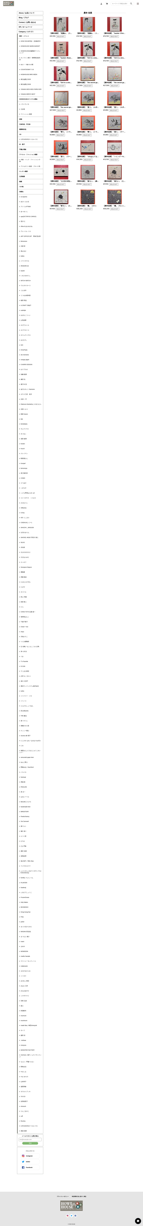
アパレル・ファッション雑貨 (28, 154)
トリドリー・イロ (26, 696)
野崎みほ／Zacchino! (27, 767)
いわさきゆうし (25, 275)
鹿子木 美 (24, 384)
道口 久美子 (24, 681)
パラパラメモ (25, 104)
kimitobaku (24, 424)
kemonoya (24, 468)
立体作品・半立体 (24, 124)
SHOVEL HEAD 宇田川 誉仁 (29, 537)
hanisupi (23, 777)
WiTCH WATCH (26, 280)
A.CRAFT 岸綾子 (26, 305)
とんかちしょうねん (27, 706)
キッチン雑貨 (23, 171)
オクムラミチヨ (25, 335)
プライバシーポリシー (63, 1196)
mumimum (24, 1020)
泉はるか (23, 251)
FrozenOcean (25, 897)
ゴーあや (23, 483)
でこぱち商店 (25, 671)
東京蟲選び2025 (26, 79)
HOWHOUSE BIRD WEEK (29, 74)
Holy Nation (24, 902)
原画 (20, 119)
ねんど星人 (24, 762)
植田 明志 (24, 300)
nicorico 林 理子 (25, 735)
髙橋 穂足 (24, 577)
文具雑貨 (22, 176)
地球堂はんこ (25, 617)
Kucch (23, 448)
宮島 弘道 (24, 1001)
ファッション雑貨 (26, 114)
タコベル (23, 592)
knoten (23, 444)
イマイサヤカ (25, 261)
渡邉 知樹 (24, 1131)
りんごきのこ (25, 1111)
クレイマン (24, 453)
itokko (22, 256)
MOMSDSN (24, 951)
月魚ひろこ (24, 636)
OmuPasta (24, 350)
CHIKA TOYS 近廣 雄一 (28, 612)
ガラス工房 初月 (26, 394)
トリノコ (23, 701)
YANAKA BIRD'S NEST (28, 94)
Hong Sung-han (25, 912)
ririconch (23, 1106)
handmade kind (25, 807)
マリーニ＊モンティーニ (28, 961)
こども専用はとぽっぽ (28, 493)
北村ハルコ (24, 409)
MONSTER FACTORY (28, 1050)
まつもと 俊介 (25, 936)
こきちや (23, 488)
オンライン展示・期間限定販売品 (29, 58)
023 (22, 345)
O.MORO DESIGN (26, 364)
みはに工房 (24, 986)
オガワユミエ (25, 325)
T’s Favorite (24, 661)
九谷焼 (23, 109)
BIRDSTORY (25, 811)
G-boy (23, 513)
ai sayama (24, 197)
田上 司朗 (24, 597)
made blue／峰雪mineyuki (29, 1025)
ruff (22, 1116)
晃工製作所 (24, 473)
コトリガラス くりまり (28, 498)
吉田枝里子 (24, 1101)
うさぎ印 (23, 290)
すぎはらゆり (25, 557)
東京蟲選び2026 (26, 84)
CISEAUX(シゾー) (26, 522)
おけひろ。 (24, 340)
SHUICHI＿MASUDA (27, 527)
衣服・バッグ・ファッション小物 (29, 160)
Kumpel (23, 463)
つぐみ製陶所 (25, 641)
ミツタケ (23, 976)
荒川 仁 (23, 221)
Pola (22, 917)
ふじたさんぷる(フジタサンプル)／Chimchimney (30, 872)
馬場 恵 (23, 782)
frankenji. (23, 887)
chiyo (22, 631)
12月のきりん (25, 532)
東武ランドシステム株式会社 (30, 686)
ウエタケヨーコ (25, 285)
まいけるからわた (26, 926)
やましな (23, 1071)
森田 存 (23, 1035)
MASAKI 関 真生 (26, 931)
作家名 (21, 191)
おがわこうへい (25, 315)
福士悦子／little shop (27, 861)
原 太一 (23, 792)
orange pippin (25, 359)
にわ (22, 745)
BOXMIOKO (24, 907)
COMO (23, 478)
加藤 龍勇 (24, 374)
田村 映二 (24, 602)
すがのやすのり (25, 552)
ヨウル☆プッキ (25, 1091)
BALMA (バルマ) (26, 802)
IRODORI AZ (25, 266)
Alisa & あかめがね (26, 226)
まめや (23, 946)
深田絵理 (23, 856)
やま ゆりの (24, 1076)
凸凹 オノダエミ (26, 676)
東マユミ (23, 826)
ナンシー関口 (25, 730)
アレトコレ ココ (26, 231)
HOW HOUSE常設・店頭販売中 (31, 41)
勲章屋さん (24, 458)
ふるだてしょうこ (26, 892)
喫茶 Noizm (24, 414)
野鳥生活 (23, 1066)
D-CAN (23, 666)
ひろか (23, 841)
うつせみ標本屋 (25, 295)
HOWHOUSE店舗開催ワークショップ (29, 52)
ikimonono (24, 241)
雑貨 (20, 181)
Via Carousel (25, 821)
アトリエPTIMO (26, 206)
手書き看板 (22, 149)
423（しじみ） (25, 517)
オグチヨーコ (25, 330)
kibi (22, 419)
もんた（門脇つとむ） (28, 1061)
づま (22, 656)
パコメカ (23, 772)
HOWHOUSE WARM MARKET (30, 46)
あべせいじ (24, 211)
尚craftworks (25, 711)
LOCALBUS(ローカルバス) (29, 139)
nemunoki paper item (27, 757)
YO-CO (23, 1096)
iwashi (23, 271)
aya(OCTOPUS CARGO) (28, 216)
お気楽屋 (23, 320)
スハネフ (23, 562)
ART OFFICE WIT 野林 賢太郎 (31, 236)
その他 (21, 186)
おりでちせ (24, 369)
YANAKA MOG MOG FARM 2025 (31, 89)
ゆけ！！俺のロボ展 (27, 64)
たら (22, 607)
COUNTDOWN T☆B (27, 69)
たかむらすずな (25, 582)
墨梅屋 (23, 572)
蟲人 (22, 1006)
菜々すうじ (24, 721)
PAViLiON (24, 787)
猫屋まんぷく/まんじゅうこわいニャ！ (30, 751)
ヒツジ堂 (23, 836)
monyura (23, 1045)
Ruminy (23, 1121)
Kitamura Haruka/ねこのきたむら (31, 404)
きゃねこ (23, 434)
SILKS (23, 542)
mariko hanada (25, 956)
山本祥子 (23, 1081)
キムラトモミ (25, 429)
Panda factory (25, 816)
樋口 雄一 (24, 831)
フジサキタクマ (25, 866)
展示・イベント (24, 36)
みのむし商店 (25, 981)
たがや (23, 587)
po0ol (22, 922)
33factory (24, 508)
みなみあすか (25, 991)
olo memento (25, 355)
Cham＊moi (24, 627)
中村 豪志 (24, 716)
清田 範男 (24, 439)
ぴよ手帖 (23, 846)
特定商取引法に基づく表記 (79, 1196)
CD (20, 134)
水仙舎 (23, 547)
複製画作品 (22, 129)
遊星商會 (23, 1086)
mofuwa (23, 1040)
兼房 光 (23, 379)
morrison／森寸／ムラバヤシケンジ (30, 1056)
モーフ (23, 1030)
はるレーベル (25, 797)
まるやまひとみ (25, 971)
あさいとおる (25, 201)
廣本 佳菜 (24, 851)
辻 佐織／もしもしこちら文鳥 (30, 646)
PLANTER (24, 882)
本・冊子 (22, 144)
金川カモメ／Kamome (28, 389)
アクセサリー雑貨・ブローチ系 (30, 166)
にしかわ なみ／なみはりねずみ (31, 740)
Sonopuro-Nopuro (26, 567)
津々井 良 (24, 651)
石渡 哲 (23, 246)
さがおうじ (24, 503)
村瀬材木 (23, 1010)
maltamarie (24, 966)
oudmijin (23, 310)
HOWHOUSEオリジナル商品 (28, 99)
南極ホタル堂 (25, 726)
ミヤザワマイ (25, 996)
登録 (30, 1143)
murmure (23, 1015)
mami (22, 941)
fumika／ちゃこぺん (27, 877)
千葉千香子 (24, 622)
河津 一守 (24, 399)
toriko (22, 691)
